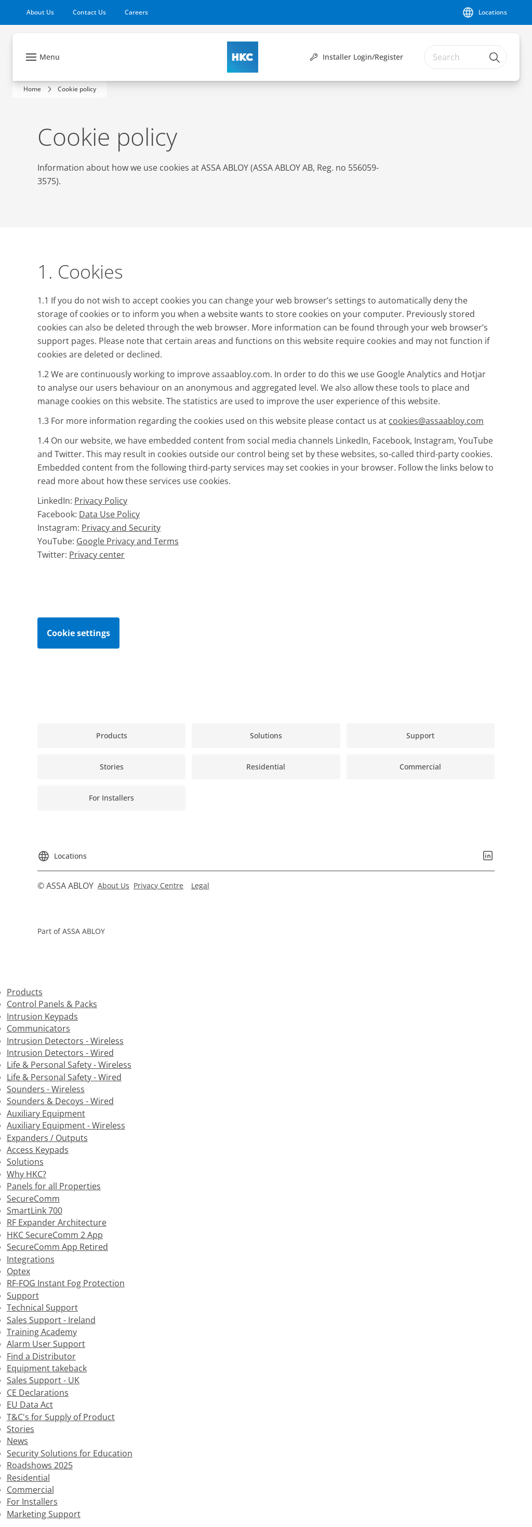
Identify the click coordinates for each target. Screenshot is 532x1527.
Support (23, 1295)
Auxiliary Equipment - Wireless (66, 1125)
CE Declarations (38, 1392)
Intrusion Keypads (42, 1016)
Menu (49, 57)
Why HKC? (26, 1174)
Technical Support (42, 1307)
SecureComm (33, 1198)
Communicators (38, 1028)
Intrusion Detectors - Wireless (65, 1041)
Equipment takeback (47, 1368)
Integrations (31, 1259)
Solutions (25, 1161)
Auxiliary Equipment (46, 1113)
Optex (18, 1271)
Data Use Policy (109, 514)
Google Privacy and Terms (127, 541)
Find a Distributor (41, 1356)
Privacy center (97, 554)
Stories (20, 1429)
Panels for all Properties (54, 1186)
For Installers (32, 1501)
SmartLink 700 (34, 1210)
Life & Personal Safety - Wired (64, 1077)
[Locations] (484, 12)
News (17, 1441)
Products (25, 992)
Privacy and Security (121, 527)
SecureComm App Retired (57, 1247)
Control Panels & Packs (52, 1004)
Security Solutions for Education (69, 1453)
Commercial (30, 1489)
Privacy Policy (100, 500)
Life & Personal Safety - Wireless (69, 1064)
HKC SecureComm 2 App (55, 1235)
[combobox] (465, 57)
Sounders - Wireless (46, 1089)
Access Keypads (38, 1149)
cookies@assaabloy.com (436, 421)
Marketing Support (44, 1514)
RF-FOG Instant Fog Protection (66, 1283)
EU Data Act (30, 1404)
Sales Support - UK (43, 1380)
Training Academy (42, 1332)
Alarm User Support (46, 1344)
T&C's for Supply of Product (61, 1417)
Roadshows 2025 (40, 1465)
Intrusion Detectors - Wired (60, 1052)
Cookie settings (78, 633)
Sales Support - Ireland (51, 1320)
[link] (40, 12)
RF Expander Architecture (57, 1222)
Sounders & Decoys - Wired (60, 1101)
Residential (28, 1477)
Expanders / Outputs (47, 1138)
